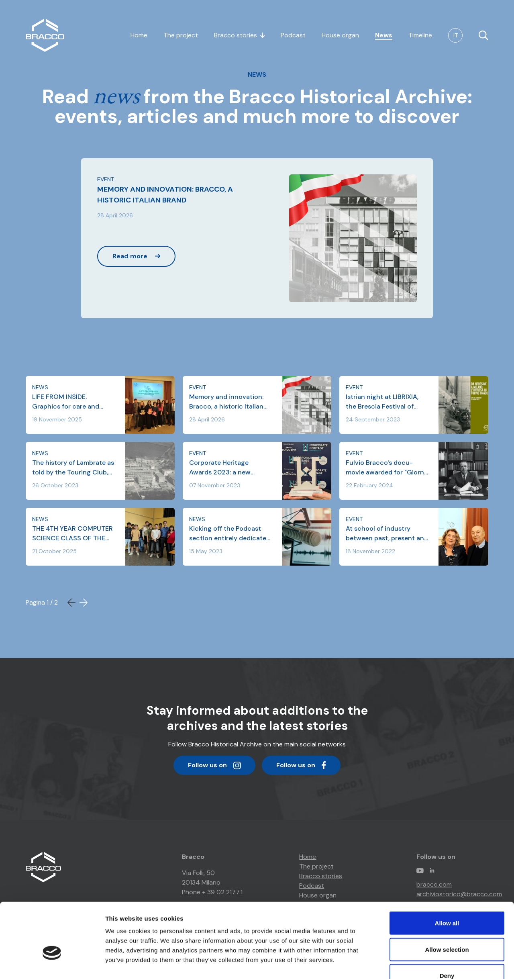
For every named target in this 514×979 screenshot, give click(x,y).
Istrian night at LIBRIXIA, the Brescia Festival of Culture (382, 401)
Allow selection (447, 900)
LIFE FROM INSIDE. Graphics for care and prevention (65, 401)
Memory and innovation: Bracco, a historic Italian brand (226, 401)
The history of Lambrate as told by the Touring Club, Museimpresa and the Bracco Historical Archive (73, 467)
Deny (447, 926)
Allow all (447, 873)
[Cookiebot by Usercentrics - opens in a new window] (52, 963)
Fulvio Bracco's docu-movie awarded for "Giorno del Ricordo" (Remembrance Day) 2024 (387, 467)
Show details (421, 963)
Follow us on (214, 767)
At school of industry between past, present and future (387, 533)
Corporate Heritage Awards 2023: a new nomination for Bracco (224, 467)
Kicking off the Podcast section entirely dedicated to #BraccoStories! (229, 533)
